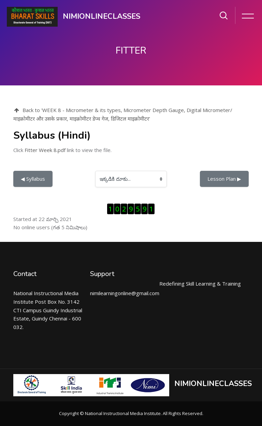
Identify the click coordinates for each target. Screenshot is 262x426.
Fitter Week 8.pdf (45, 150)
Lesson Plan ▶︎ (224, 178)
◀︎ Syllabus (33, 178)
